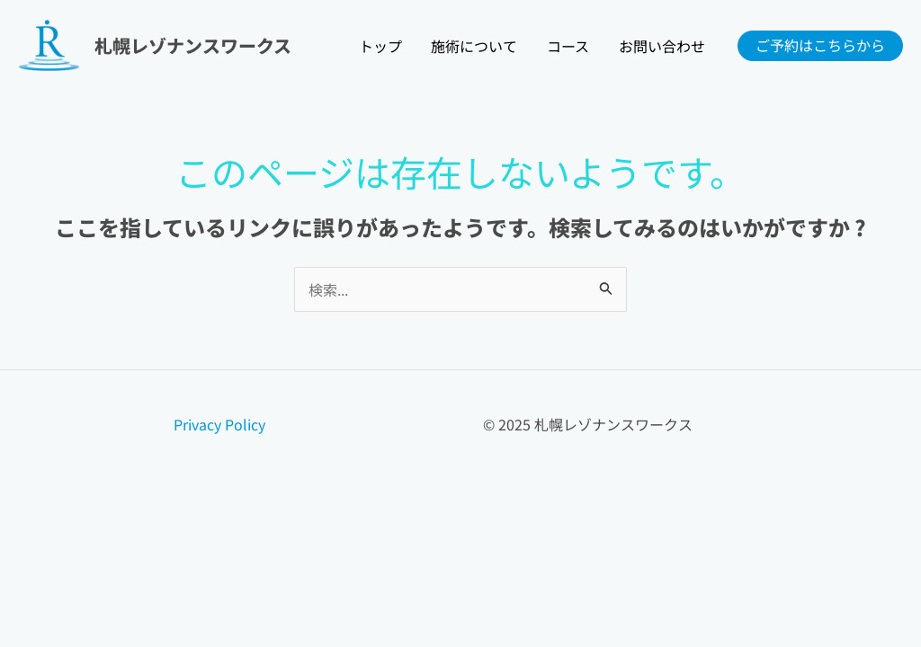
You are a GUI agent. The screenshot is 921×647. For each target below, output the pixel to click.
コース (569, 46)
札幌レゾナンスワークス (192, 45)
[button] (820, 46)
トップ (382, 46)
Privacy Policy (219, 424)
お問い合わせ (662, 46)
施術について (476, 46)
